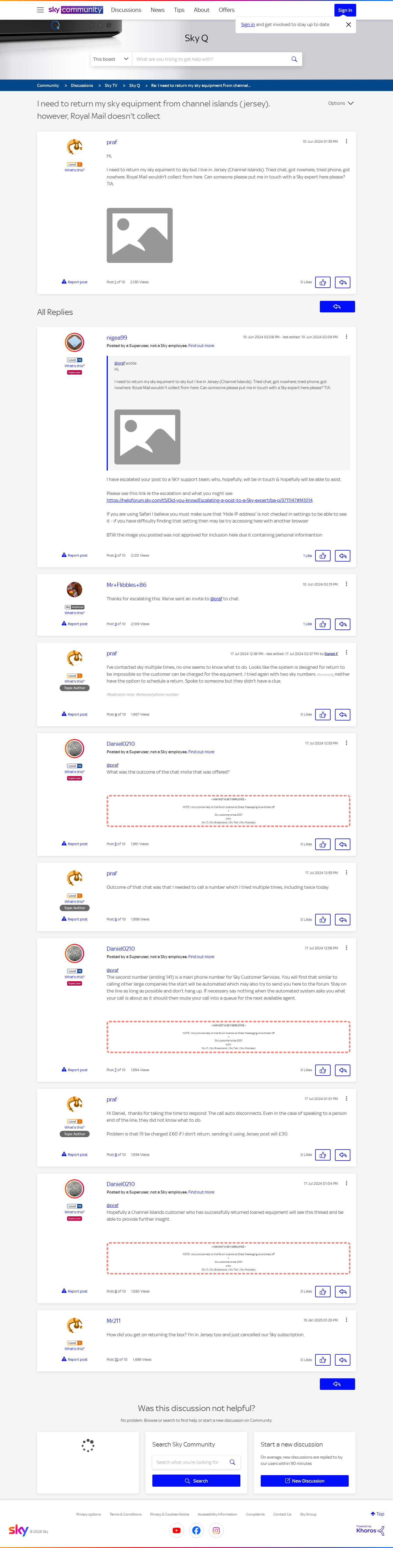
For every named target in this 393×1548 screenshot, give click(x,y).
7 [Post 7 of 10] (116, 1070)
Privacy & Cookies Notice (169, 1514)
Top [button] (380, 1514)
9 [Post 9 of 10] (116, 1291)
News (158, 10)
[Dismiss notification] (348, 24)
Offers (227, 10)
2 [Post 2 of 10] (116, 555)
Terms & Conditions (125, 1514)
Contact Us (282, 1514)
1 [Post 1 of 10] (115, 282)
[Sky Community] (76, 10)
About (202, 10)
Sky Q (196, 37)
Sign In (345, 10)
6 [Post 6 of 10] (116, 919)
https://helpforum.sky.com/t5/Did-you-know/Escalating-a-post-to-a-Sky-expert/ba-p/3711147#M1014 (210, 500)
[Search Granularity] (111, 59)
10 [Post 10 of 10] (117, 1359)
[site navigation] (40, 9)
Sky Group (308, 1514)
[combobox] (208, 59)
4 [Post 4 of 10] (116, 714)
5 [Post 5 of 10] (116, 844)
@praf (119, 363)
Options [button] (336, 103)
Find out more (201, 345)
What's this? (74, 170)
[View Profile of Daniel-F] (331, 654)
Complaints (255, 1514)
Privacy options (88, 1514)
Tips (179, 10)
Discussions (126, 10)
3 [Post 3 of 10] (116, 624)
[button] (346, 141)
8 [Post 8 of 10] (116, 1155)
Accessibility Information (217, 1514)
